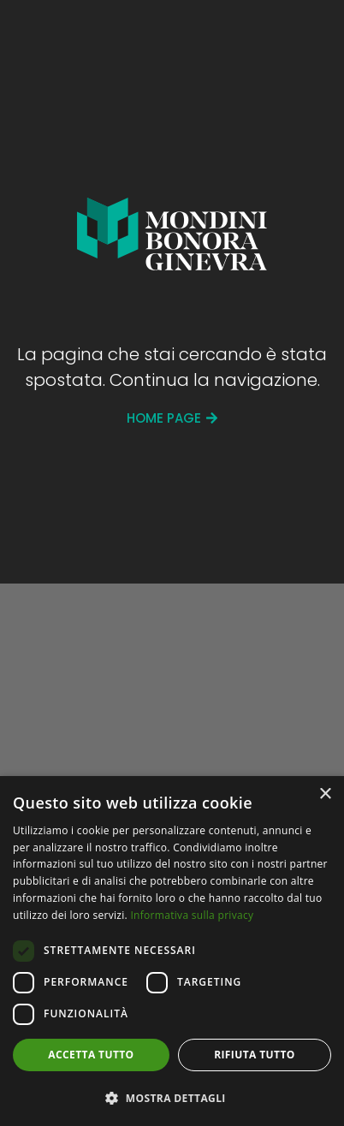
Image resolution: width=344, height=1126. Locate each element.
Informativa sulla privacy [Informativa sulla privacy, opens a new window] (191, 915)
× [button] (324, 794)
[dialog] (172, 951)
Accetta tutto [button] (90, 1054)
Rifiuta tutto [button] (254, 1054)
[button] (172, 1097)
